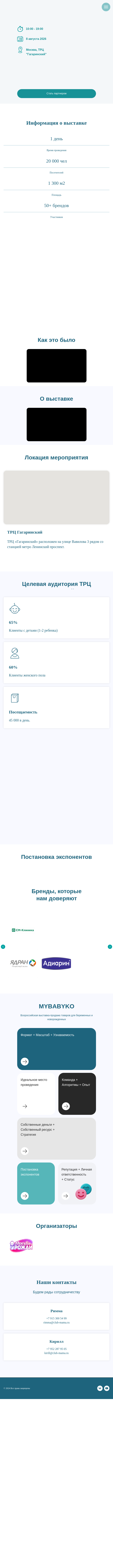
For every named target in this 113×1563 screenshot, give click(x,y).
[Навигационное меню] (106, 7)
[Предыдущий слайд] (3, 947)
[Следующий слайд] (110, 947)
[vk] (100, 1388)
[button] (77, 1094)
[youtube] (106, 1388)
